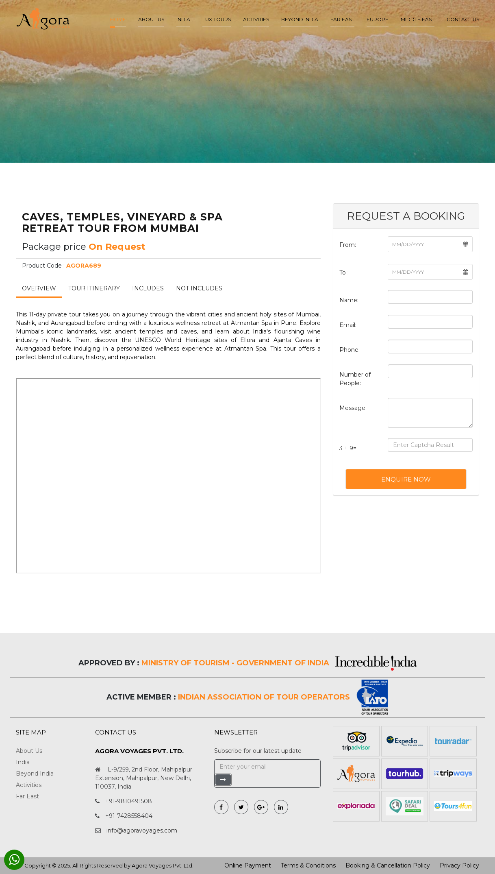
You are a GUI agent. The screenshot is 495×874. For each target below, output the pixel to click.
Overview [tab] (39, 288)
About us (151, 19)
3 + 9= (347, 448)
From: (347, 244)
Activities (256, 19)
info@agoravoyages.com (141, 830)
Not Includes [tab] (199, 288)
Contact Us (463, 19)
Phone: (349, 349)
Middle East (417, 19)
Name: (348, 300)
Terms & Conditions (308, 865)
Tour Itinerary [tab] (94, 288)
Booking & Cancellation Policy (387, 865)
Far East (342, 19)
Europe (378, 19)
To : (344, 272)
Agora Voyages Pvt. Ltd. (162, 865)
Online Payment (247, 865)
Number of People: (355, 379)
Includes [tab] (148, 288)
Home (118, 19)
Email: (347, 325)
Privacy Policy (459, 865)
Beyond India (299, 19)
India (183, 19)
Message (352, 408)
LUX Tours (216, 19)
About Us (29, 750)
